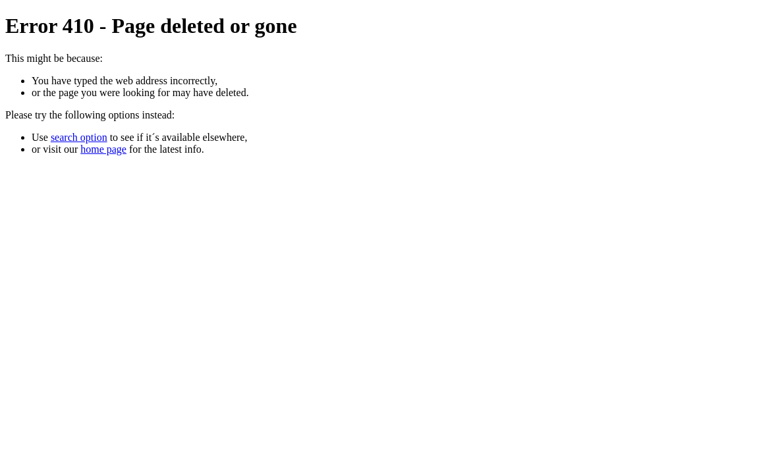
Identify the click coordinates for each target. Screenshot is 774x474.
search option (79, 137)
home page (103, 149)
